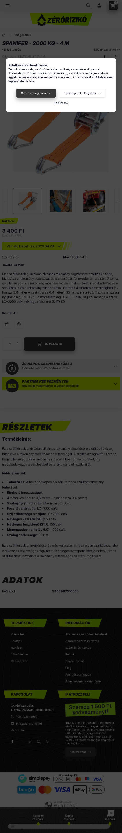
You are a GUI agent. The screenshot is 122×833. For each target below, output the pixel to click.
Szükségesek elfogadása (80, 93)
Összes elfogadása (34, 93)
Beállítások (61, 103)
